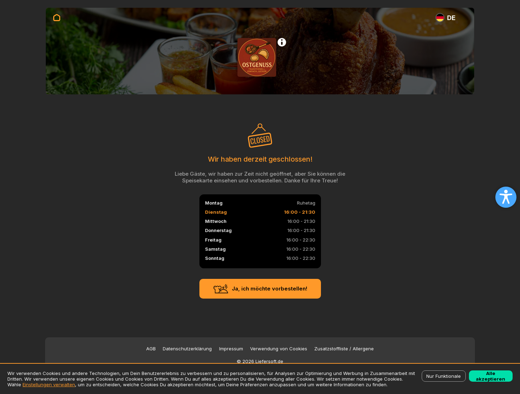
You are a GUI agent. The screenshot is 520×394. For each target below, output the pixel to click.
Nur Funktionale (443, 376)
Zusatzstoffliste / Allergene (344, 348)
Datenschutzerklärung (187, 348)
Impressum (231, 348)
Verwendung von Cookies (278, 348)
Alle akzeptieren (490, 376)
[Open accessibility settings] (505, 197)
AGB (151, 348)
